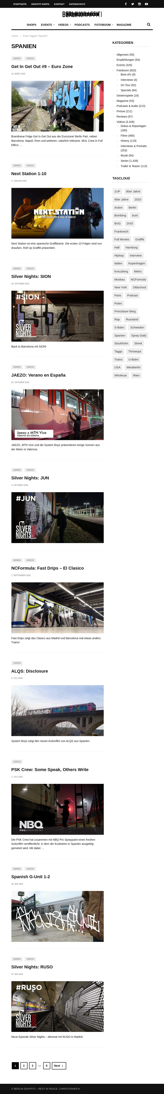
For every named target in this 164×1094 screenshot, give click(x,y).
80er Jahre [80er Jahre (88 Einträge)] (133, 191)
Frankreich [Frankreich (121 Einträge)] (121, 231)
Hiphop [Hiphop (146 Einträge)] (119, 255)
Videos (64, 24)
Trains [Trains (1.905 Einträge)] (119, 359)
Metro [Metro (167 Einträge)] (138, 271)
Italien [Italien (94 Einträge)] (118, 263)
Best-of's (126, 74)
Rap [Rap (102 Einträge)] (117, 319)
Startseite (20, 4)
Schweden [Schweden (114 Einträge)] (137, 327)
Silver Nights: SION (31, 276)
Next (59, 1065)
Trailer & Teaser (130, 166)
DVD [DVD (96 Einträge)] (130, 223)
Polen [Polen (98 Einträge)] (118, 303)
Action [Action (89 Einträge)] (119, 207)
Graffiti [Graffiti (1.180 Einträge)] (139, 239)
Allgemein (123, 54)
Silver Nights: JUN (30, 477)
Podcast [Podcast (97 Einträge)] (132, 295)
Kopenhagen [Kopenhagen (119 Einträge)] (136, 263)
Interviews (127, 79)
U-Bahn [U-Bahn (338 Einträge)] (134, 359)
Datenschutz (77, 4)
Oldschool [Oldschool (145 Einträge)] (139, 287)
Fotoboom (103, 24)
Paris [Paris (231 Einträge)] (118, 295)
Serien (17, 58)
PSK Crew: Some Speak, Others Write (50, 769)
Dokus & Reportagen (133, 126)
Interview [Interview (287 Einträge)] (136, 255)
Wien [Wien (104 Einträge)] (136, 375)
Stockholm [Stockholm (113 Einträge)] (121, 343)
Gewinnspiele (125, 95)
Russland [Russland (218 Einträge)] (132, 319)
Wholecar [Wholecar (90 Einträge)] (121, 375)
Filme (124, 135)
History (125, 140)
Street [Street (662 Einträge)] (138, 343)
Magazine (124, 24)
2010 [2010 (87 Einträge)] (138, 199)
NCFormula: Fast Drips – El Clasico (47, 568)
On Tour (126, 85)
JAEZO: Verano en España (38, 375)
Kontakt (59, 4)
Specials (126, 90)
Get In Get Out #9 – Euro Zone (42, 66)
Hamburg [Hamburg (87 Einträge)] (132, 247)
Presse (121, 111)
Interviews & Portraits (134, 146)
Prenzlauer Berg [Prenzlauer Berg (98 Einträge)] (125, 311)
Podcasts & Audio (127, 106)
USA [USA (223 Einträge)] (118, 367)
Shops (31, 24)
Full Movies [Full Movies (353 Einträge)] (122, 239)
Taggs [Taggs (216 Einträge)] (118, 351)
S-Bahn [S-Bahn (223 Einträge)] (119, 327)
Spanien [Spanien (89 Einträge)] (120, 335)
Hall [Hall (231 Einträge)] (117, 247)
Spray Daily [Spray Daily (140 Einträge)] (138, 335)
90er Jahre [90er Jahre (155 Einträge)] (122, 199)
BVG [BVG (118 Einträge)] (118, 223)
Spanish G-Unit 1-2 (30, 876)
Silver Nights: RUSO (32, 966)
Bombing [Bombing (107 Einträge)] (120, 215)
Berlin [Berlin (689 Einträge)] (132, 207)
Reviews (122, 116)
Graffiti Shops (40, 4)
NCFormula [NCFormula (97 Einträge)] (138, 279)
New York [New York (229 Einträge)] (121, 287)
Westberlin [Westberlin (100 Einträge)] (133, 367)
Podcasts (82, 24)
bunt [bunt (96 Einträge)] (135, 215)
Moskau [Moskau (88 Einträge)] (120, 279)
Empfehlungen (125, 59)
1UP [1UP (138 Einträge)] (117, 191)
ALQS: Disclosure (29, 671)
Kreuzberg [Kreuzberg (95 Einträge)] (121, 271)
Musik (124, 155)
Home (15, 36)
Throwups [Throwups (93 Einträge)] (134, 351)
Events (47, 24)
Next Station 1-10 (29, 173)
